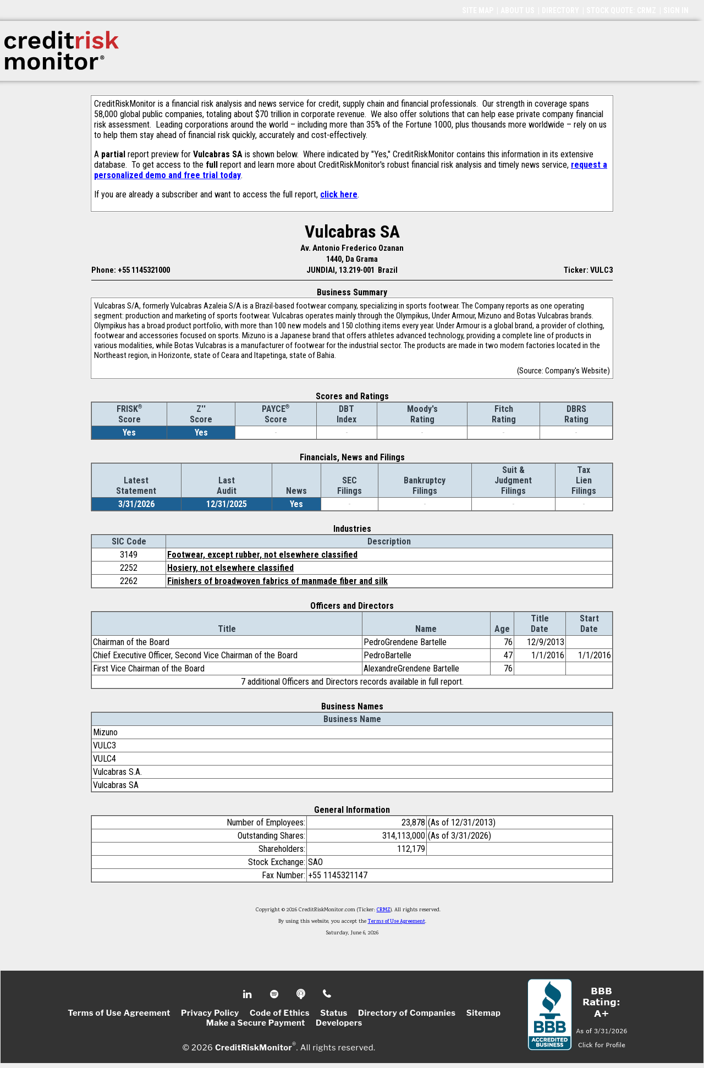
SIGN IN (676, 10)
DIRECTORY (560, 10)
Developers (339, 1023)
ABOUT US (518, 10)
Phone (327, 994)
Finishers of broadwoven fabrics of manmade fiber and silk (277, 581)
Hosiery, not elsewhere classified (230, 568)
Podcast (301, 994)
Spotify (275, 994)
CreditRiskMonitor (253, 1047)
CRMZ (384, 910)
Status (334, 1013)
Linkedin (248, 994)
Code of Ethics (280, 1013)
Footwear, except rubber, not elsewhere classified (262, 554)
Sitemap (483, 1013)
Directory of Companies (406, 1013)
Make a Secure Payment (255, 1023)
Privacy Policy (210, 1013)
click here (339, 194)
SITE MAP (477, 10)
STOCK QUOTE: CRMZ (621, 10)
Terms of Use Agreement (396, 922)
